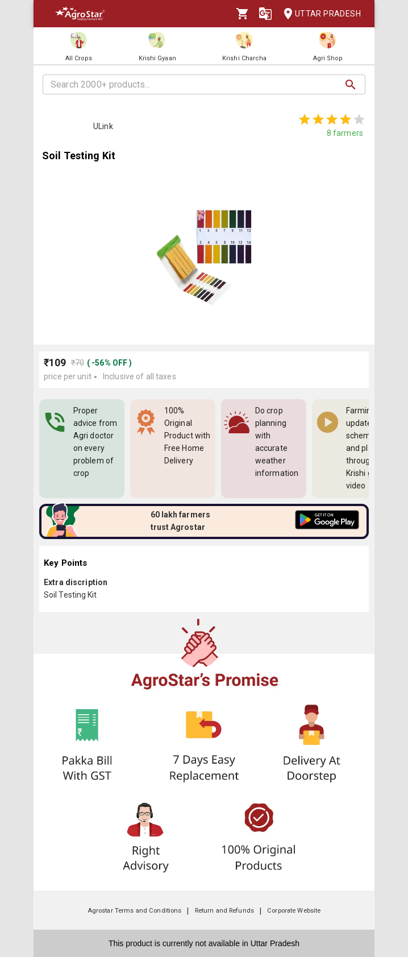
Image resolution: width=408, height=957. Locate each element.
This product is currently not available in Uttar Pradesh (204, 943)
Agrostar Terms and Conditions (135, 910)
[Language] (265, 13)
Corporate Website (293, 910)
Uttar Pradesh (319, 13)
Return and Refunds (224, 910)
